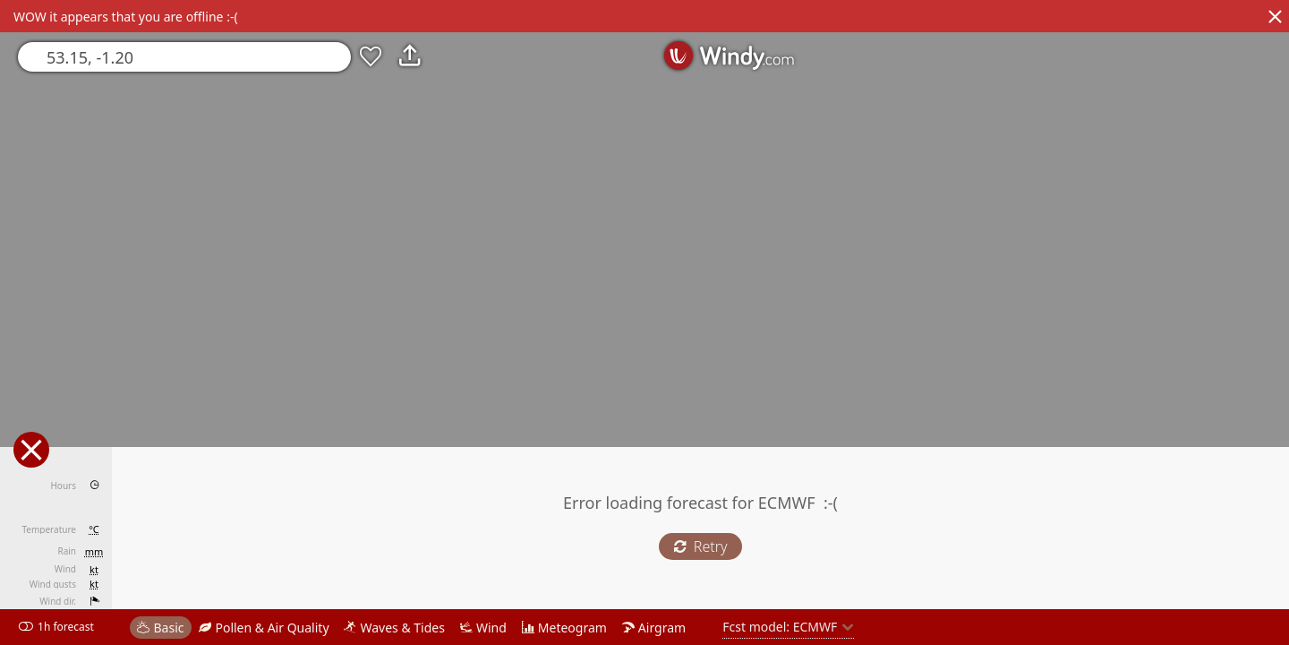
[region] (644, 322)
